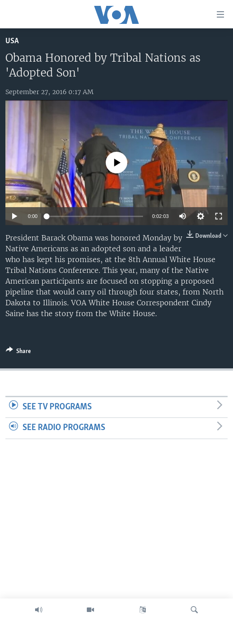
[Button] (18, 352)
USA (12, 41)
